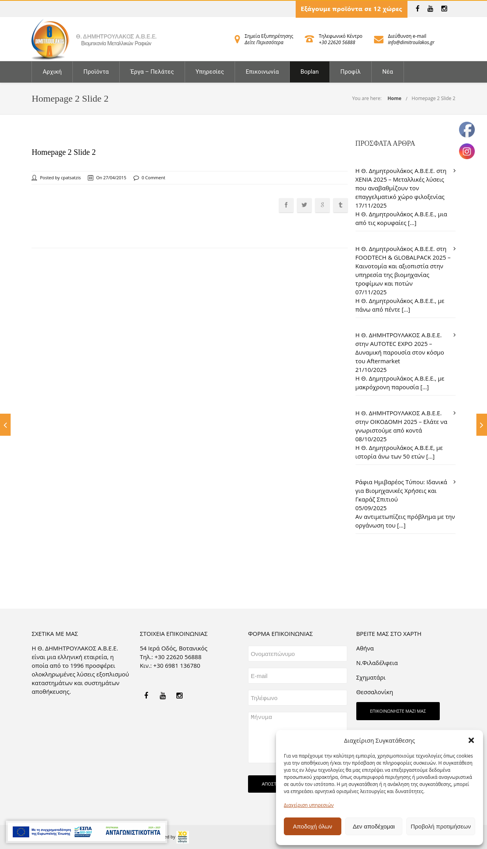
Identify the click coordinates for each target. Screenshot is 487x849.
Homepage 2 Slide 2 (434, 98)
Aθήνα (365, 648)
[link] (418, 9)
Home (394, 98)
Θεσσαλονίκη (374, 692)
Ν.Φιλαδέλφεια (377, 663)
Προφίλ (351, 71)
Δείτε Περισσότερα (264, 42)
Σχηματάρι (371, 677)
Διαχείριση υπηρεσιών (308, 805)
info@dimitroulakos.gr (411, 42)
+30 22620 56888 (337, 42)
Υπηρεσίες (210, 71)
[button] (471, 740)
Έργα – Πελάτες (152, 71)
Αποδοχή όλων (312, 826)
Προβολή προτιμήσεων (441, 826)
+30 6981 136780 (176, 665)
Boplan (309, 71)
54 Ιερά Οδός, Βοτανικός (173, 648)
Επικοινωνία (262, 71)
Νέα (387, 71)
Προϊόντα (96, 71)
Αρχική (52, 71)
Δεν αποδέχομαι (374, 826)
